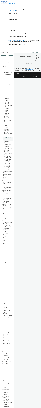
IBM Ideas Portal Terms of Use (27, 69)
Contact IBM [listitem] (17, 76)
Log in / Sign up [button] (35, 52)
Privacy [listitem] (23, 76)
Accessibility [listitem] (35, 76)
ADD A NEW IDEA (7, 55)
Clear (11, 58)
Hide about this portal (12, 3)
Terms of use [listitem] (28, 76)
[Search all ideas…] (7, 52)
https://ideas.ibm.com (12, 10)
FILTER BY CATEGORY (6, 58)
